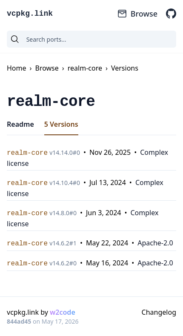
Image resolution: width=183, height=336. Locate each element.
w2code (62, 312)
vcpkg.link (30, 13)
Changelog (159, 312)
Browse (137, 14)
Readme (20, 124)
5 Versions (61, 124)
